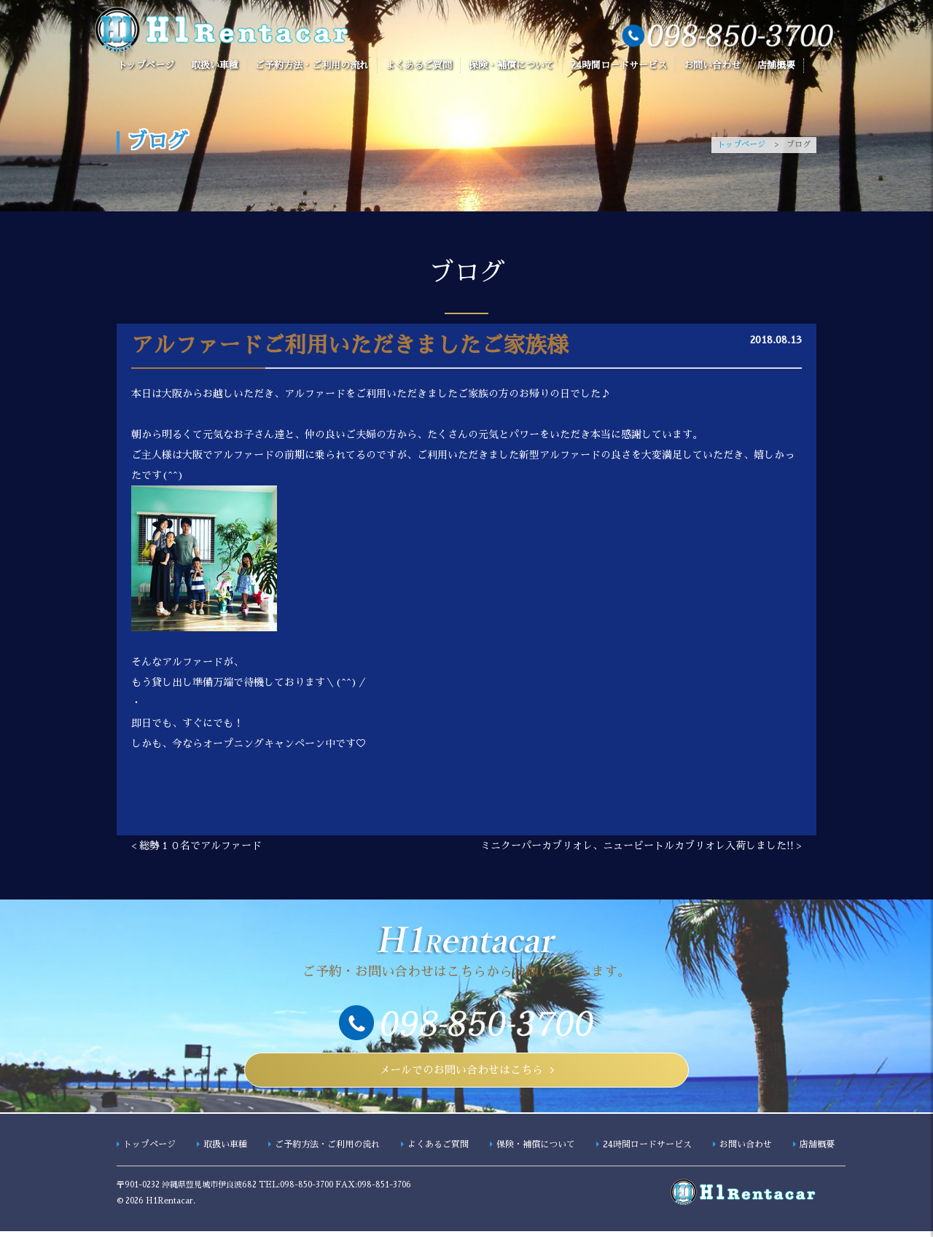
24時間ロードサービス (619, 65)
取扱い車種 (214, 65)
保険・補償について (511, 65)
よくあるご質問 (419, 65)
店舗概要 (776, 65)
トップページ (145, 65)
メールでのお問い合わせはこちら (461, 1073)
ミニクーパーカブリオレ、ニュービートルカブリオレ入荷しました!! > (641, 845)
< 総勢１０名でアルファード (196, 845)
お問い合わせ (712, 65)
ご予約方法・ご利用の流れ (312, 65)
